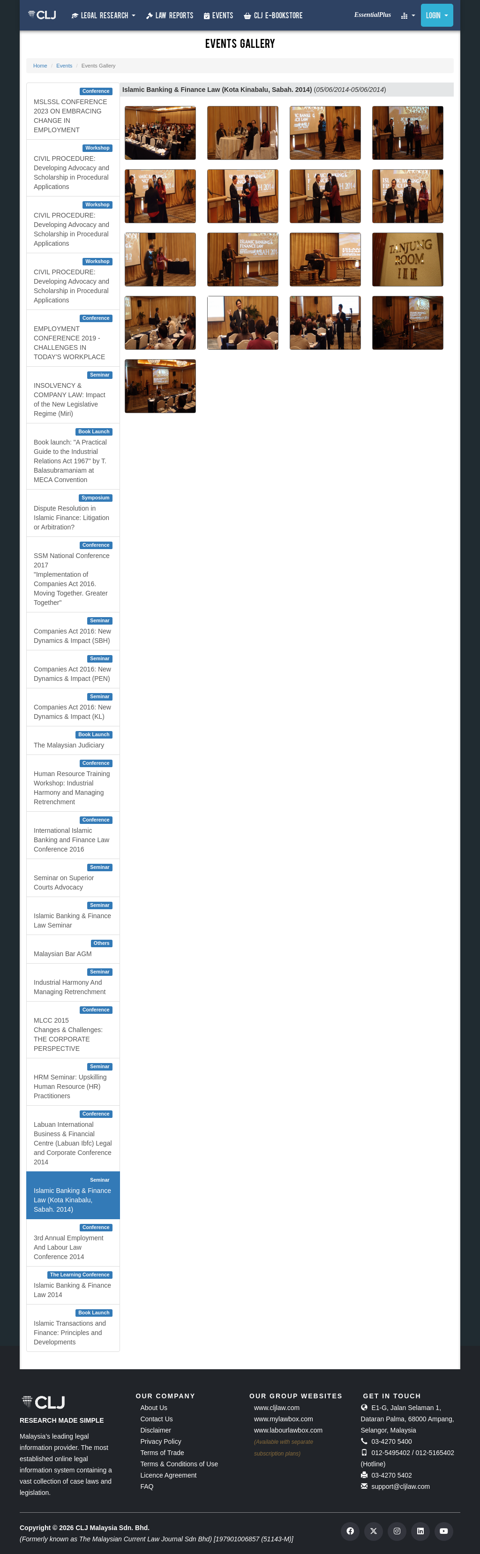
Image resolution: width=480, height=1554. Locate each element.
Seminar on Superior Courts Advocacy (73, 877)
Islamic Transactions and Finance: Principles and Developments (73, 1327)
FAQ (147, 1486)
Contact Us (157, 1419)
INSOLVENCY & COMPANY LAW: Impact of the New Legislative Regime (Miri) (73, 394)
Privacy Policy (161, 1441)
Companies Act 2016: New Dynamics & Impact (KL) (73, 706)
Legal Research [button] (103, 16)
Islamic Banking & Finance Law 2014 (73, 1284)
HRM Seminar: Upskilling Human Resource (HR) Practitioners (73, 1081)
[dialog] (443, 1516)
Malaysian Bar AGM (73, 949)
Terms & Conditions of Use (179, 1464)
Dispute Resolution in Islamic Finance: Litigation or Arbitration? (73, 512)
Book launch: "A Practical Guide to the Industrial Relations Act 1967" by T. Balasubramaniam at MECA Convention (73, 455)
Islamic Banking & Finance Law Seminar (73, 915)
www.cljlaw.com (277, 1407)
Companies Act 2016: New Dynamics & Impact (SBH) (73, 630)
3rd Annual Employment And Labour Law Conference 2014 (73, 1242)
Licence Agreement (169, 1475)
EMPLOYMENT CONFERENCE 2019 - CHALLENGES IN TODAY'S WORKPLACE (73, 338)
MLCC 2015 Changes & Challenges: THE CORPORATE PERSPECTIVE (73, 1029)
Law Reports (170, 16)
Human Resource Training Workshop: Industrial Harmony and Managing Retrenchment (73, 783)
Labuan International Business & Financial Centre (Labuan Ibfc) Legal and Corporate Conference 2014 (73, 1138)
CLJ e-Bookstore (273, 16)
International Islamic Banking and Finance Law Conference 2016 (73, 834)
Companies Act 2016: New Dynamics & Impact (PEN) (73, 668)
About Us (154, 1407)
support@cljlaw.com (400, 1486)
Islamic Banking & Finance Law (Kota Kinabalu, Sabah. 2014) (73, 1195)
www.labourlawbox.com (288, 1430)
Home (40, 65)
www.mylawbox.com (283, 1419)
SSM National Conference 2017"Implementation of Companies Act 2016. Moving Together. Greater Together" (73, 574)
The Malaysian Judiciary (73, 740)
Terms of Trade (162, 1452)
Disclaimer (156, 1430)
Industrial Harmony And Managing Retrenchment (73, 982)
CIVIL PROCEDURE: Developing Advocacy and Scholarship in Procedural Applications (73, 167)
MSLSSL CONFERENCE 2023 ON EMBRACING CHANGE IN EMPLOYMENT (73, 111)
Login (437, 16)
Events (218, 16)
